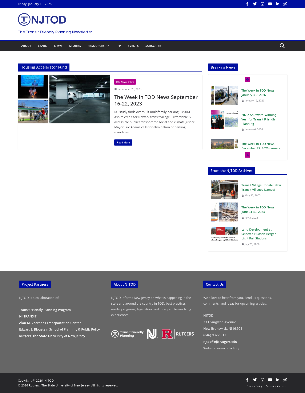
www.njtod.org (228, 348)
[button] (107, 46)
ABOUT (26, 46)
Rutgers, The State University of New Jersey (52, 336)
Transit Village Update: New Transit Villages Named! (261, 187)
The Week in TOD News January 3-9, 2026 (257, 92)
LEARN (42, 46)
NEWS (58, 46)
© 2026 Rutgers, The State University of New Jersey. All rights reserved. (68, 385)
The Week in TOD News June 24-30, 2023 (257, 209)
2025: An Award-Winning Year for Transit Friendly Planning (258, 119)
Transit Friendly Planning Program (45, 310)
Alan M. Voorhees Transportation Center (50, 323)
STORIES (75, 46)
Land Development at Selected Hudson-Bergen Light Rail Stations (258, 233)
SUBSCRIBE (153, 46)
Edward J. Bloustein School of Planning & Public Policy (59, 329)
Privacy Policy (254, 386)
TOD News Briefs (125, 81)
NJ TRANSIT (27, 316)
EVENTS (133, 46)
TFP (118, 46)
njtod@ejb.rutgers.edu (220, 341)
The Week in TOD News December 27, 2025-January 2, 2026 (260, 148)
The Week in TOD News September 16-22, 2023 (156, 100)
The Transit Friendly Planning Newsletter (55, 32)
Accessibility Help (276, 386)
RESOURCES (96, 46)
